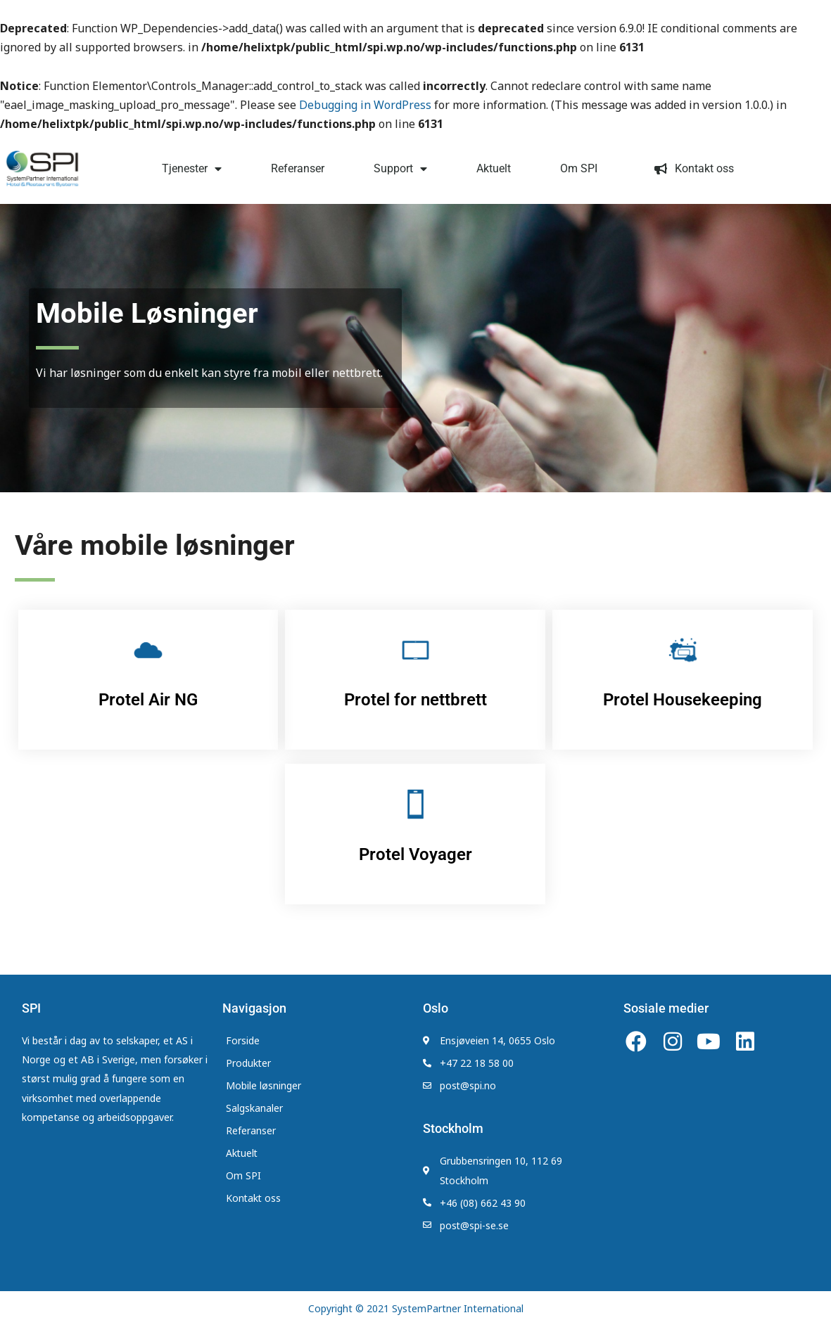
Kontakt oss (690, 168)
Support (400, 168)
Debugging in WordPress (365, 105)
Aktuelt (493, 168)
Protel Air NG (148, 700)
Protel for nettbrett (415, 700)
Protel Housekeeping (682, 700)
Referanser (297, 168)
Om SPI (578, 168)
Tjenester (192, 168)
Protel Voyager (415, 854)
